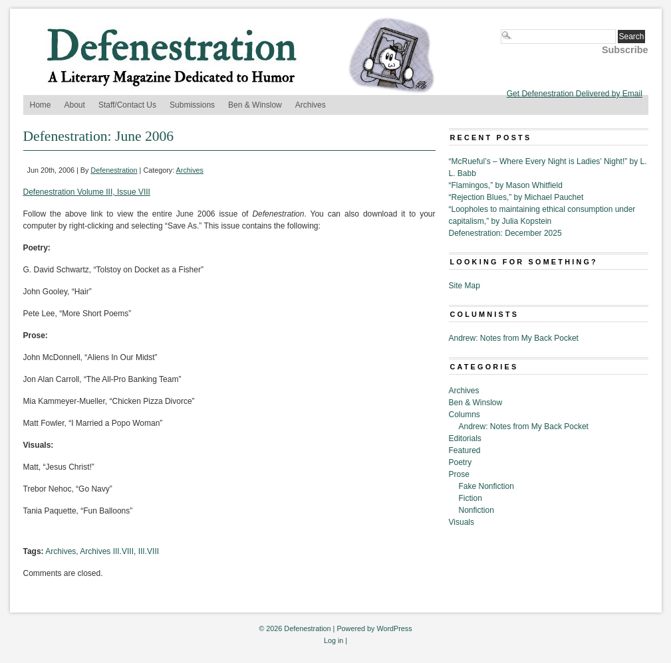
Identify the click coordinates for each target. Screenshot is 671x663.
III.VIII (148, 551)
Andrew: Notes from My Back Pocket (514, 338)
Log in (333, 640)
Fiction (470, 498)
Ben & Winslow (255, 105)
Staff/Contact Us (127, 105)
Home (40, 105)
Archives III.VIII (107, 551)
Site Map (464, 285)
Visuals (461, 522)
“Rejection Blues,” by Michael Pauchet (516, 197)
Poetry (460, 462)
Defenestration (113, 170)
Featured (465, 450)
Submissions (192, 105)
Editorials (465, 438)
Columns (464, 414)
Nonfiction (476, 510)
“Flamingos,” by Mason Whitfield (506, 185)
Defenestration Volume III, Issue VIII (86, 192)
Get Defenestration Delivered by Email (574, 93)
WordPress (394, 628)
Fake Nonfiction (486, 486)
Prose (459, 474)
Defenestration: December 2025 (505, 233)
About (75, 105)
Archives (310, 105)
